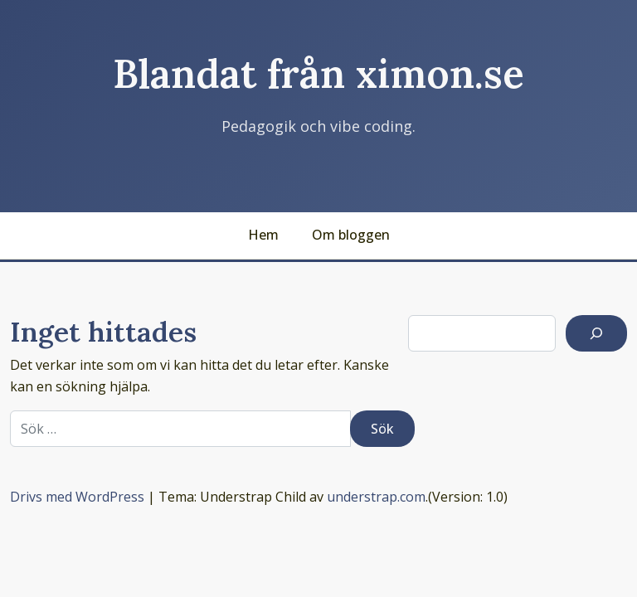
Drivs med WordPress (77, 497)
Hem (263, 235)
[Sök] (596, 333)
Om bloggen (351, 235)
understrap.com (376, 497)
